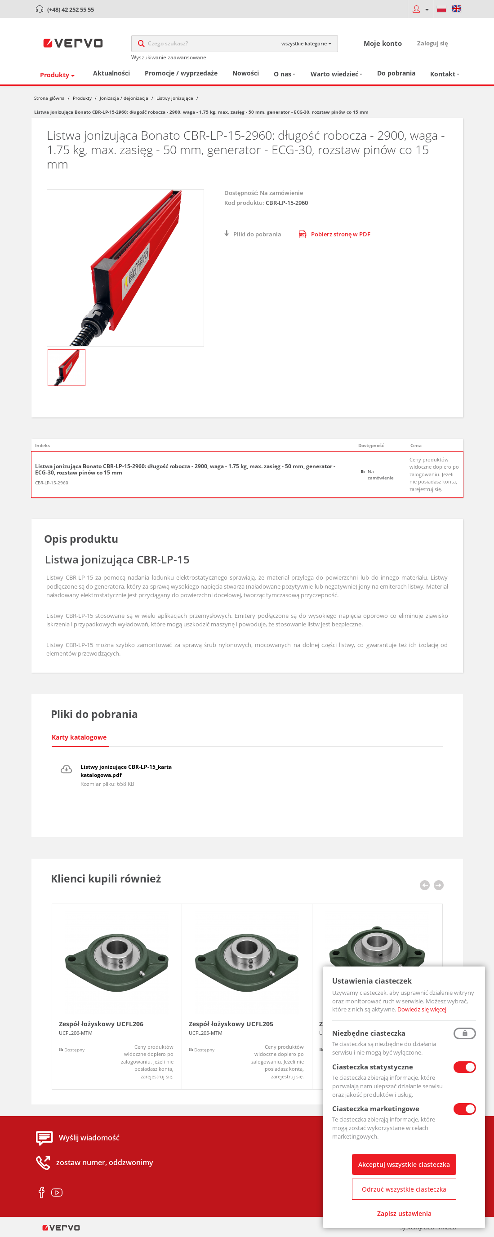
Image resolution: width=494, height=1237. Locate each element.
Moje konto (383, 43)
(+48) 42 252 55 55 (70, 9)
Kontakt (442, 74)
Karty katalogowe (79, 737)
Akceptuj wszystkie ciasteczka (404, 1164)
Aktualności (111, 73)
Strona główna (49, 98)
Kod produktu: (244, 203)
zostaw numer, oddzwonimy (104, 1163)
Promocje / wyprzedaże (181, 73)
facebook (41, 1193)
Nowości (245, 73)
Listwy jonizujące (174, 98)
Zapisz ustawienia (404, 1213)
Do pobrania (396, 73)
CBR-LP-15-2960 (51, 482)
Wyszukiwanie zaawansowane (168, 57)
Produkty (54, 75)
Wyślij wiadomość (89, 1138)
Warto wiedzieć (334, 74)
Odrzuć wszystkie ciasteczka (404, 1189)
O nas (282, 74)
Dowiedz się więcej (421, 1009)
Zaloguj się (432, 43)
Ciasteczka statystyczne (372, 1066)
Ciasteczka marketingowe (375, 1108)
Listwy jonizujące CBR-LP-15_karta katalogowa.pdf (126, 771)
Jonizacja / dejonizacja (124, 98)
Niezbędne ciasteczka (368, 1033)
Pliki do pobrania (257, 234)
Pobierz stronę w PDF (334, 234)
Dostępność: (241, 193)
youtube (56, 1193)
